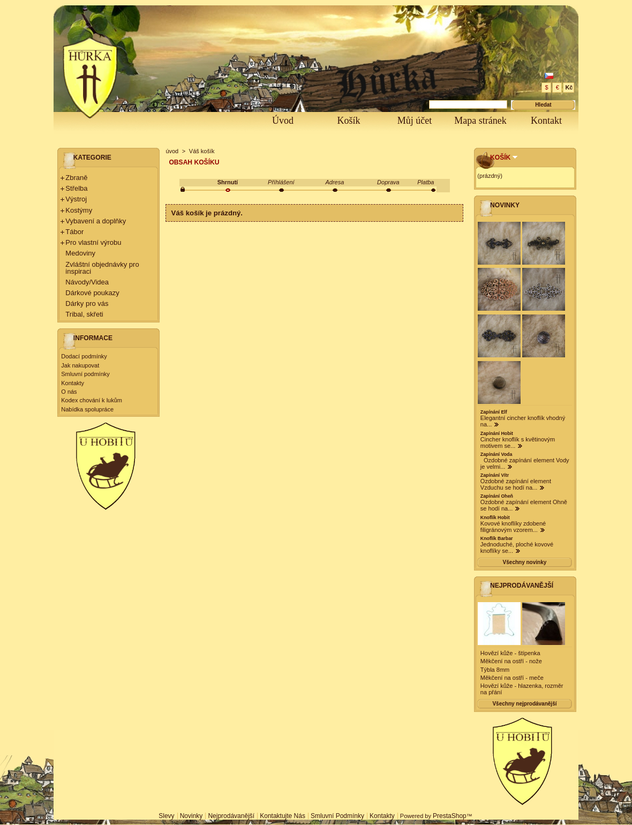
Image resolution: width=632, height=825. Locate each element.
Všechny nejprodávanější (524, 704)
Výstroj (76, 199)
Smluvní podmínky (85, 374)
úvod (171, 151)
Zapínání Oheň (496, 496)
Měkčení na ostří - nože (511, 661)
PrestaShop (450, 816)
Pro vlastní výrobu (93, 242)
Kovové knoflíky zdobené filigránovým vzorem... (513, 526)
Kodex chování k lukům (91, 400)
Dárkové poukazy (92, 293)
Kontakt (546, 120)
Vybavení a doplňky (95, 221)
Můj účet (414, 120)
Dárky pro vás (86, 303)
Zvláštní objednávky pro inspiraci (102, 267)
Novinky (505, 205)
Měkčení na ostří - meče (512, 677)
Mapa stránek (480, 120)
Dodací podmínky (84, 356)
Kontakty (72, 383)
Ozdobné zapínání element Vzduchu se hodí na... (515, 484)
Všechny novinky (525, 562)
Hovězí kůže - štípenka (510, 653)
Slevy (166, 816)
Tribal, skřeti (84, 314)
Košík (348, 120)
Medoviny (80, 253)
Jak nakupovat (80, 365)
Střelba (76, 188)
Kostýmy (78, 210)
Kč (569, 87)
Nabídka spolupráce (87, 409)
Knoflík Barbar (496, 538)
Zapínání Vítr (494, 475)
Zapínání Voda (496, 454)
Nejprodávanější (521, 585)
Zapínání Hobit (496, 433)
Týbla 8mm (494, 669)
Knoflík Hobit (495, 517)
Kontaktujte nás (282, 816)
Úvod (283, 120)
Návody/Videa (87, 282)
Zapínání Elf (493, 412)
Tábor (74, 232)
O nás (69, 391)
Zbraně (76, 178)
